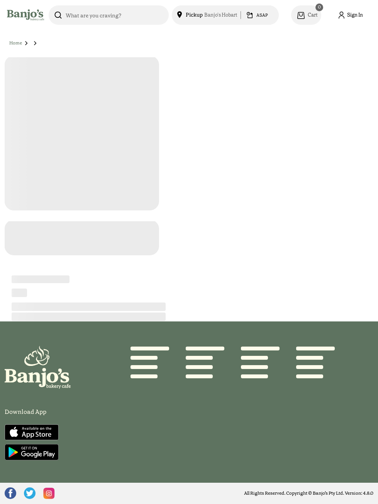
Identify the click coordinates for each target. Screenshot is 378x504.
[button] (26, 43)
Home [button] (15, 43)
